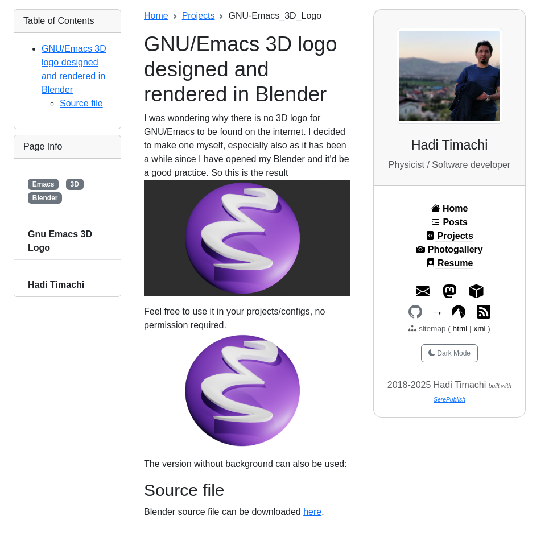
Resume (449, 263)
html (461, 328)
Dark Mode (449, 353)
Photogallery (449, 249)
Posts (449, 222)
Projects (198, 15)
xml (479, 328)
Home (156, 15)
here (312, 512)
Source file (81, 103)
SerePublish (449, 399)
